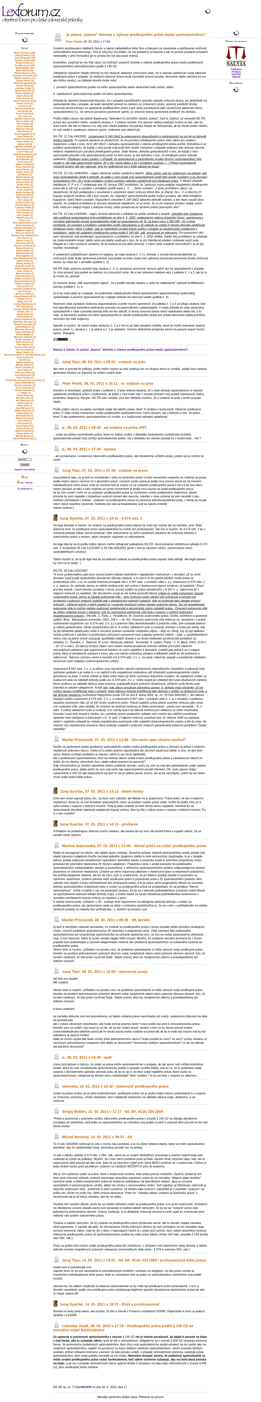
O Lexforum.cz (24, 489)
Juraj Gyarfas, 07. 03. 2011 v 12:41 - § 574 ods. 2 (101, 519)
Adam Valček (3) (24, 141)
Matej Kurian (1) (25, 217)
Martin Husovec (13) (24, 73)
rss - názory (24, 482)
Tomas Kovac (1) (24, 428)
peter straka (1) (25, 271)
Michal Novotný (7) (24, 91)
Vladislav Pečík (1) (24, 266)
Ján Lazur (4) (25, 116)
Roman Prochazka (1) (25, 324)
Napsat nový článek (25, 469)
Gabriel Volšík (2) (25, 195)
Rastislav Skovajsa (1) (24, 322)
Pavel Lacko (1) (25, 286)
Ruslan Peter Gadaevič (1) (24, 235)
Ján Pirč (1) (25, 360)
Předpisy (236, 72)
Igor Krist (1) (24, 291)
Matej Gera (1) (25, 301)
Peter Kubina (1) (24, 212)
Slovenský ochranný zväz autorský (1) (24, 380)
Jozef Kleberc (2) (25, 169)
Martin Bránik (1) (24, 248)
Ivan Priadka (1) (25, 215)
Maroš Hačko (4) (24, 121)
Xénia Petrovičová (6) (25, 101)
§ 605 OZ (177, 1340)
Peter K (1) (24, 220)
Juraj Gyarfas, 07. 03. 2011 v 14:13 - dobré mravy (101, 791)
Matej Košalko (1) (25, 273)
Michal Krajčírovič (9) (25, 83)
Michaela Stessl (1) (24, 329)
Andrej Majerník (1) (25, 327)
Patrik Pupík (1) (25, 316)
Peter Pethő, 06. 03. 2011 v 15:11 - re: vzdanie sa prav (108, 383)
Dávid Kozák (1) (25, 261)
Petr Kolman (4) (25, 124)
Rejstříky (236, 74)
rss (25, 477)
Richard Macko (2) (24, 205)
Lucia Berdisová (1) (25, 375)
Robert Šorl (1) (24, 299)
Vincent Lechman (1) (24, 385)
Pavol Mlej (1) (25, 421)
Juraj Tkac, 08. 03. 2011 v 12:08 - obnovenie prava (104, 972)
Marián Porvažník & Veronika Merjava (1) (25, 355)
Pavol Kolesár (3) (25, 149)
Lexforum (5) (24, 106)
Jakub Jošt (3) (24, 144)
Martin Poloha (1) (25, 253)
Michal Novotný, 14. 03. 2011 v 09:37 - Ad (97, 1137)
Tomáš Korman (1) (24, 388)
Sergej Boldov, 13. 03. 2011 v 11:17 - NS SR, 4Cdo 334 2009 (112, 1112)
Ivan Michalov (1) (25, 408)
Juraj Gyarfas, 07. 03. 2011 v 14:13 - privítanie (99, 824)
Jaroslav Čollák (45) (24, 60)
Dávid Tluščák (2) (25, 164)
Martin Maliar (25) (25, 68)
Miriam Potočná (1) (24, 390)
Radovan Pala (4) (25, 129)
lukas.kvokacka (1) (24, 332)
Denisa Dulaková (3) (24, 134)
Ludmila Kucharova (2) (24, 154)
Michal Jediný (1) (25, 365)
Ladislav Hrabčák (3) (24, 146)
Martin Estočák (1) (24, 431)
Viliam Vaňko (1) (24, 433)
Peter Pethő (74, 41)
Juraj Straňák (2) (24, 210)
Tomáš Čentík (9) (25, 85)
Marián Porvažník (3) (24, 139)
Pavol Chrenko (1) (25, 367)
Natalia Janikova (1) (25, 278)
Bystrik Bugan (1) (25, 436)
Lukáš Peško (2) (24, 151)
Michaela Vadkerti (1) (25, 337)
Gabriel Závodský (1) (25, 228)
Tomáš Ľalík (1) (25, 311)
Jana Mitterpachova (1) (25, 258)
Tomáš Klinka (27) (25, 63)
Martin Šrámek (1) (25, 342)
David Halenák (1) (25, 225)
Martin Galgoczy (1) (25, 268)
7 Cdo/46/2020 (82, 1387)
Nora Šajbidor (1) (25, 256)
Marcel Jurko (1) (24, 240)
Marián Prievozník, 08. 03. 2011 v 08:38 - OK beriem (106, 920)
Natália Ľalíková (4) (25, 118)
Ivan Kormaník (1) (25, 349)
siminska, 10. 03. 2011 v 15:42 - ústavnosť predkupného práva (115, 1086)
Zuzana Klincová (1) (24, 347)
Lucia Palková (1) (25, 426)
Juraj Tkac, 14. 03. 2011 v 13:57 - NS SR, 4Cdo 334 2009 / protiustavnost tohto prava (134, 1260)
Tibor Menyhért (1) (24, 276)
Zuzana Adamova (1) (24, 319)
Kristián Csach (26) (25, 65)
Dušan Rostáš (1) (25, 362)
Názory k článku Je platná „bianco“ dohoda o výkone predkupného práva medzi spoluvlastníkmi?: (121, 349)
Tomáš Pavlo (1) (24, 314)
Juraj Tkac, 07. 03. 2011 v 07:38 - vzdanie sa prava (105, 470)
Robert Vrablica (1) (24, 283)
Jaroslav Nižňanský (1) (24, 309)
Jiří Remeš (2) (25, 174)
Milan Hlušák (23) (25, 70)
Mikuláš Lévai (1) (25, 398)
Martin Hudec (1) (24, 250)
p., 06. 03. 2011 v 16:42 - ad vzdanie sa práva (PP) (104, 428)
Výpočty (236, 77)
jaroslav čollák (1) (25, 294)
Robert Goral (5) (24, 103)
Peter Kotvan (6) (24, 98)
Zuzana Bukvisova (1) (25, 304)
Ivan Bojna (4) (25, 111)
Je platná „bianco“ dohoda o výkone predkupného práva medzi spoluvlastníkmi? (135, 35)
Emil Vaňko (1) (24, 370)
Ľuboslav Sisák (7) (24, 88)
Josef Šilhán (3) (25, 136)
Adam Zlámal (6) (24, 96)
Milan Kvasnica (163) (25, 52)
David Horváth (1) (25, 243)
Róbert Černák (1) (25, 418)
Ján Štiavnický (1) (25, 400)
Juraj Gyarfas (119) (25, 55)
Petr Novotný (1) (24, 306)
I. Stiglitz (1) (25, 393)
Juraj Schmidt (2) (25, 157)
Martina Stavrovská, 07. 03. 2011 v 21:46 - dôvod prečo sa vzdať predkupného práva (134, 846)
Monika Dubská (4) (24, 108)
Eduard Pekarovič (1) (25, 296)
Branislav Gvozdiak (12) (25, 75)
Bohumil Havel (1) (25, 233)
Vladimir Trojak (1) (24, 230)
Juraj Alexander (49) (24, 58)
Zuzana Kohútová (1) (25, 245)
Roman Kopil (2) (24, 182)
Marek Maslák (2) (25, 187)
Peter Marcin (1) (25, 344)
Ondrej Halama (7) (24, 93)
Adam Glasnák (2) (25, 167)
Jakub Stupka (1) (25, 352)
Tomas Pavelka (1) (24, 339)
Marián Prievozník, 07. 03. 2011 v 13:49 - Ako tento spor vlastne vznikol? (124, 740)
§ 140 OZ (111, 66)
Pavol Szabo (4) (25, 126)
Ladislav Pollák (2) (24, 207)
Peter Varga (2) (24, 200)
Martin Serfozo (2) (25, 192)
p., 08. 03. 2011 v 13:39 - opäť (87, 1057)
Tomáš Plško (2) (24, 184)
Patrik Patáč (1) (25, 413)
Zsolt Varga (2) (24, 162)
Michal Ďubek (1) (24, 415)
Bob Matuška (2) (24, 159)
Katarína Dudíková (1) (25, 289)
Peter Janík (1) (24, 405)
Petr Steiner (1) (24, 238)
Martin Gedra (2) (24, 172)
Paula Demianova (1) (24, 281)
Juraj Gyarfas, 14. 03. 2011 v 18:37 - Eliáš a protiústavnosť (110, 1304)
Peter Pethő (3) (24, 131)
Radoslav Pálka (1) (24, 372)
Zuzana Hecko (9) (25, 80)
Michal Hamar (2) (25, 177)
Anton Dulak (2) (25, 190)
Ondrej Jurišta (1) (25, 263)
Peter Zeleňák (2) (25, 179)
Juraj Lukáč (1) (24, 403)
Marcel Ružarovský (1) (24, 438)
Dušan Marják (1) (25, 334)
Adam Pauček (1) (25, 377)
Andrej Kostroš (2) (24, 202)
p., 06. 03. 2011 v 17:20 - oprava (89, 449)
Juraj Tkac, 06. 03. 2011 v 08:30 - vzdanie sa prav (104, 362)
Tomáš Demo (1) (24, 395)
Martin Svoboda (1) (25, 410)
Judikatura (236, 69)
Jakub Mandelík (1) (24, 382)
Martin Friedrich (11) (24, 78)
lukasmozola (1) (25, 357)
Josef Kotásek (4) (25, 113)
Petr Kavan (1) (24, 423)
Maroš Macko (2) (24, 197)
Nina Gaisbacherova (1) (25, 223)
